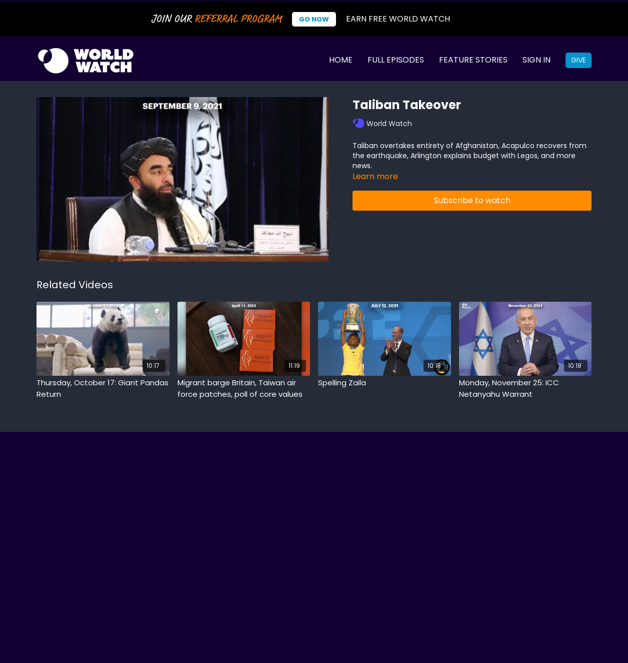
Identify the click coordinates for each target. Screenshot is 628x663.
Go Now (314, 19)
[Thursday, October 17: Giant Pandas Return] (103, 388)
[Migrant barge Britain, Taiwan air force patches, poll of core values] (244, 388)
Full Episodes (396, 60)
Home (340, 60)
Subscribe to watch (472, 200)
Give (578, 60)
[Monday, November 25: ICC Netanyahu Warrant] (525, 388)
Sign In (536, 60)
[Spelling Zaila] (384, 383)
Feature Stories (473, 60)
